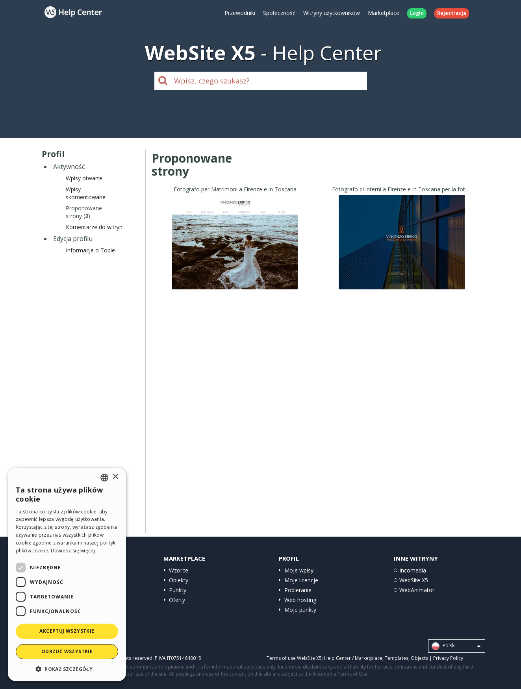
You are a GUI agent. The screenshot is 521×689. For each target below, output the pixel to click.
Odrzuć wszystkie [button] (67, 651)
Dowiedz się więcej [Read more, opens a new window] (73, 550)
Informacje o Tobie (90, 250)
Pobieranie (297, 590)
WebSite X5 (413, 580)
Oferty (177, 600)
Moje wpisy (298, 570)
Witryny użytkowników (331, 13)
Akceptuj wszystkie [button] (66, 631)
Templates (396, 658)
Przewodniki (239, 13)
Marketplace (383, 13)
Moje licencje (301, 580)
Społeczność (279, 13)
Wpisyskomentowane (86, 193)
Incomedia (412, 570)
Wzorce (178, 570)
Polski (456, 646)
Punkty (177, 590)
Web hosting (300, 600)
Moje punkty (300, 609)
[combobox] (104, 478)
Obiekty (178, 580)
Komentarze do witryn (94, 227)
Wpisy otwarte (84, 178)
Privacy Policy (448, 658)
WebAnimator (416, 590)
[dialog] (67, 574)
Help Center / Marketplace (353, 658)
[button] (67, 668)
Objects (419, 658)
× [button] (115, 477)
